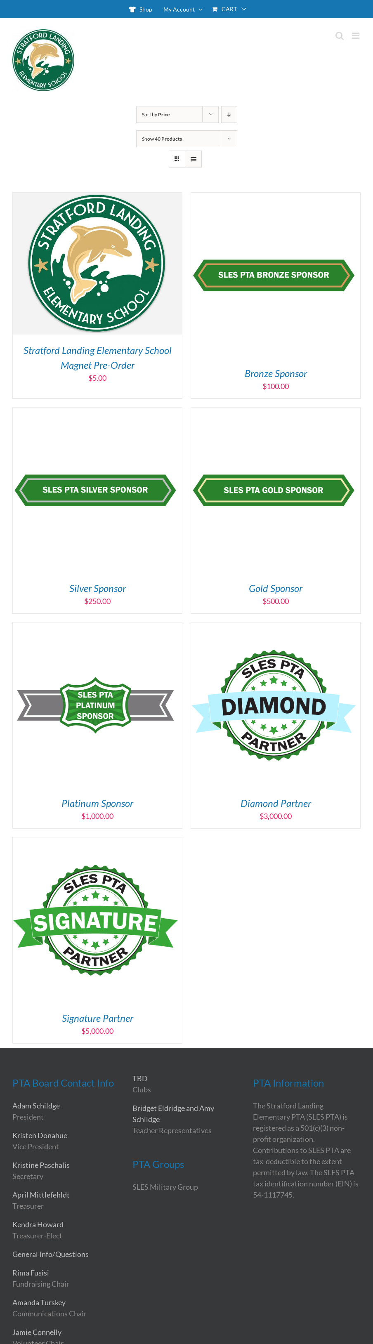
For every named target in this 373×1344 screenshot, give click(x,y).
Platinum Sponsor (97, 803)
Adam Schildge (36, 1105)
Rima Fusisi (30, 1272)
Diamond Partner (276, 803)
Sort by (156, 114)
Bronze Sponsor (276, 373)
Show (162, 139)
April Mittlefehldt (41, 1194)
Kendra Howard (38, 1224)
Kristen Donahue (39, 1135)
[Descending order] (229, 114)
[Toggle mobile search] (339, 35)
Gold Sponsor (275, 588)
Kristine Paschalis (41, 1165)
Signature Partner (97, 1018)
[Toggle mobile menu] (356, 35)
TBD (140, 1078)
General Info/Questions (50, 1254)
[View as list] (193, 159)
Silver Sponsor (97, 588)
